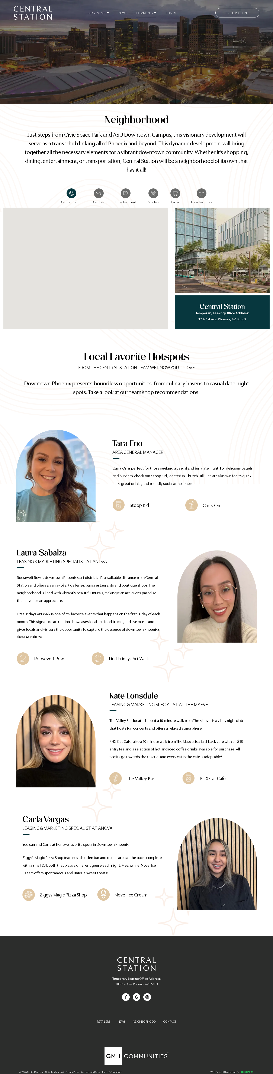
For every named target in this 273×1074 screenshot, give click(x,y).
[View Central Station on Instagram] (147, 997)
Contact (172, 12)
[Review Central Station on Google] (136, 997)
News (122, 12)
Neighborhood (144, 1021)
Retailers (103, 1021)
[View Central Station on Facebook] (126, 997)
